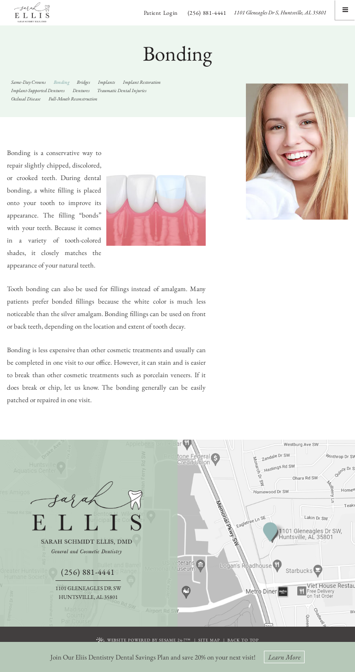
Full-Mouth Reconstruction (73, 98)
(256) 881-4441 (207, 13)
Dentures (81, 90)
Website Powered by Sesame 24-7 (143, 640)
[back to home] (88, 517)
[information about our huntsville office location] (274, 532)
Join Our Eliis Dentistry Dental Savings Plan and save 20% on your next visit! (177, 657)
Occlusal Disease (26, 98)
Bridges (83, 82)
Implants (106, 82)
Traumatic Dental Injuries (122, 90)
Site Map (209, 640)
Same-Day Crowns (28, 82)
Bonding (61, 82)
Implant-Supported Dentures (38, 90)
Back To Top (243, 640)
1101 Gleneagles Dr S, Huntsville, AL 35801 (280, 12)
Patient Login (161, 13)
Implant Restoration (142, 82)
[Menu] (345, 10)
